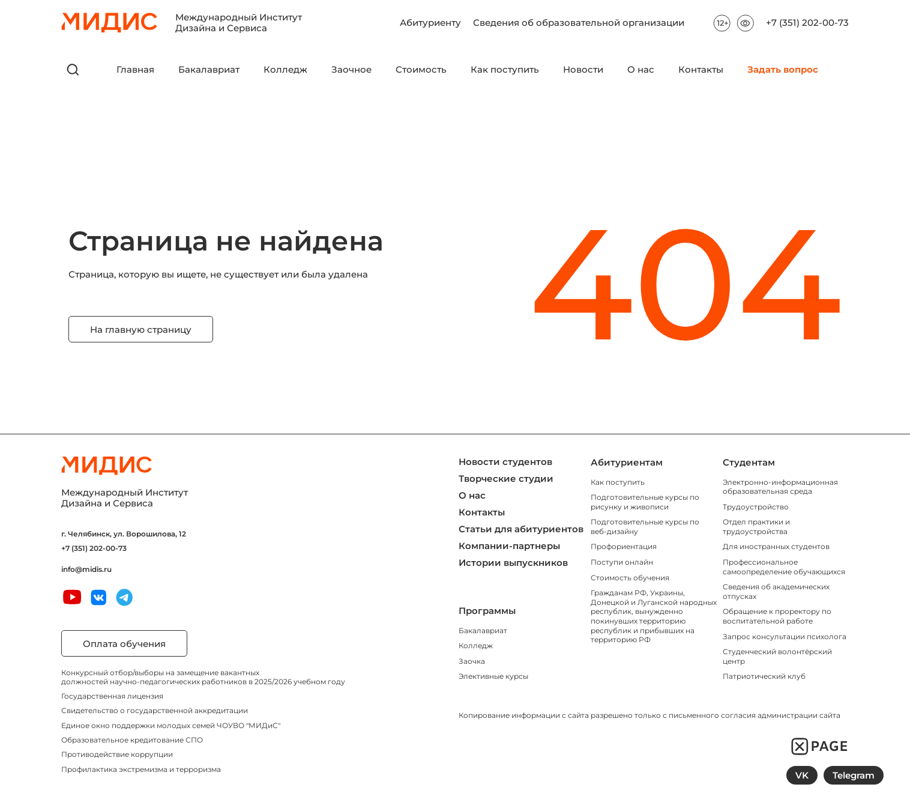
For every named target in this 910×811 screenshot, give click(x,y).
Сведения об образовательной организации (578, 18)
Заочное (351, 69)
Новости (583, 69)
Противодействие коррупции (117, 754)
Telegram (854, 775)
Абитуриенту (430, 18)
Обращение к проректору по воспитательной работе (777, 616)
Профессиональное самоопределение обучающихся (784, 566)
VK (802, 775)
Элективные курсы (493, 676)
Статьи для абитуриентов (521, 529)
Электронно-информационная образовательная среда (780, 487)
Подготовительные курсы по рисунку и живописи (645, 502)
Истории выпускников (513, 562)
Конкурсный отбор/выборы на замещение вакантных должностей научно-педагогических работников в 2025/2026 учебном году (203, 676)
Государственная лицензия (112, 695)
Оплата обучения (124, 643)
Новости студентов (505, 461)
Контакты (700, 69)
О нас (640, 69)
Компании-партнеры (509, 545)
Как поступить (505, 69)
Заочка (472, 661)
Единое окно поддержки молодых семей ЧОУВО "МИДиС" (170, 725)
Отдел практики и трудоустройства (756, 526)
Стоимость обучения (630, 577)
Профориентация (624, 546)
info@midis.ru (86, 569)
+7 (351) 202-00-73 (807, 22)
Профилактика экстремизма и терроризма (141, 769)
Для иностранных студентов (776, 546)
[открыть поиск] (73, 70)
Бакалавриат (209, 69)
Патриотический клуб (764, 676)
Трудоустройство (756, 506)
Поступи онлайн (622, 561)
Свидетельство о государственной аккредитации (154, 710)
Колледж (285, 69)
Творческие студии (506, 478)
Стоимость (421, 69)
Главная (135, 69)
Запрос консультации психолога (784, 636)
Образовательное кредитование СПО (132, 739)
